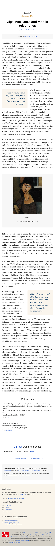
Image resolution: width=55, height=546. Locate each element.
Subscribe (14, 476)
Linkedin (27, 36)
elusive (7, 507)
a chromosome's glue (11, 513)
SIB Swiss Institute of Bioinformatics (29, 471)
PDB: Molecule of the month (11, 520)
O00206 (32, 451)
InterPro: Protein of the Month (11, 522)
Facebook (34, 36)
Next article (35, 459)
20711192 (9, 417)
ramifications (9, 509)
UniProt (18, 446)
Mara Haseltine (8, 524)
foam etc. (8, 511)
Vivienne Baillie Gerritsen (28, 30)
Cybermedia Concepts (14, 542)
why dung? (8, 505)
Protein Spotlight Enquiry (22, 540)
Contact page (23, 494)
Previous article (21, 459)
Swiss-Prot (7, 471)
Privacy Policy (24, 536)
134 (29, 13)
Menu (27, 3)
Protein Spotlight (47, 533)
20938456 (9, 430)
